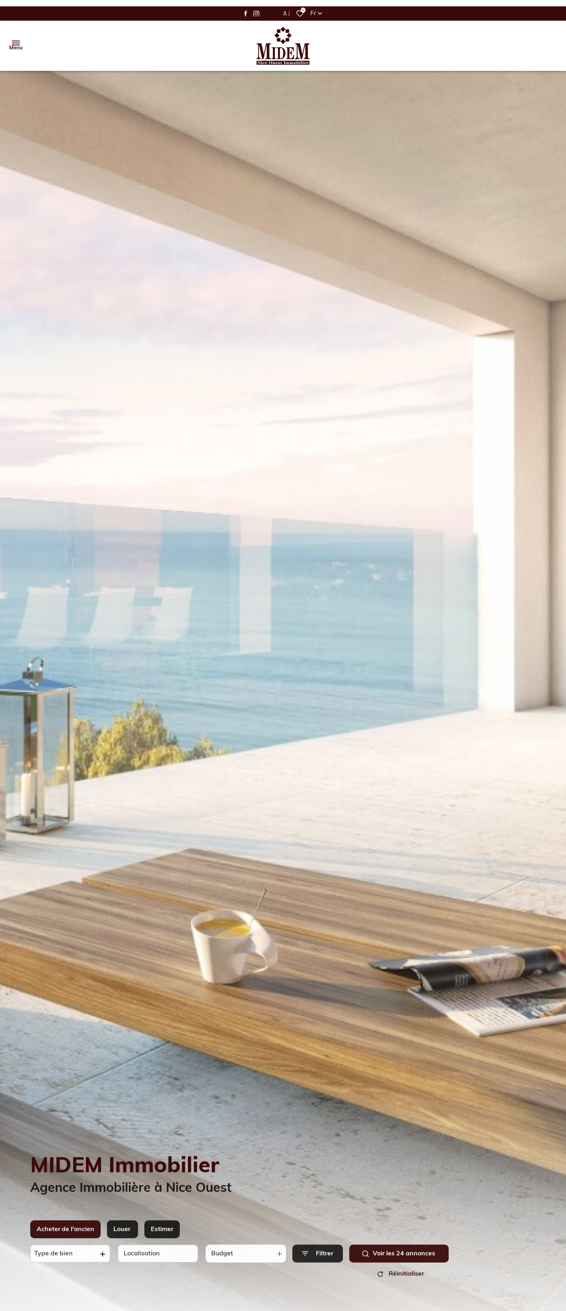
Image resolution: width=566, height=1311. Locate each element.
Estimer (162, 1234)
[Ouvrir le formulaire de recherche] (317, 1258)
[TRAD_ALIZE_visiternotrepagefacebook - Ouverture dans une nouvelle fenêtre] (245, 13)
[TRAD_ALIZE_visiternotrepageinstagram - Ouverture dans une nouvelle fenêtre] (256, 14)
